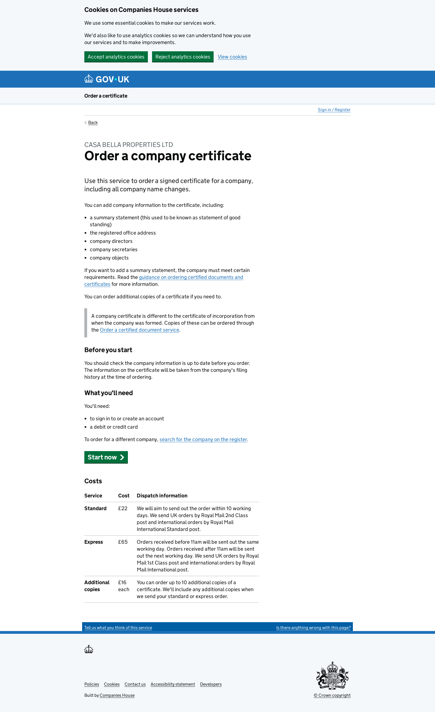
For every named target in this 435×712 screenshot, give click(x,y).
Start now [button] (106, 457)
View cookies (232, 56)
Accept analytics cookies (116, 57)
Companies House (117, 695)
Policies (91, 684)
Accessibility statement (173, 684)
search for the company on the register (203, 439)
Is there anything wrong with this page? (313, 627)
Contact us (135, 684)
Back (93, 122)
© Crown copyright (332, 695)
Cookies (112, 684)
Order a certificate (105, 96)
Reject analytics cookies (182, 57)
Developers (211, 684)
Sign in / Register (334, 109)
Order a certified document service (139, 330)
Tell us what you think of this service (118, 627)
